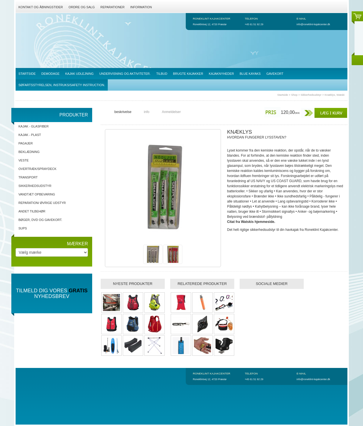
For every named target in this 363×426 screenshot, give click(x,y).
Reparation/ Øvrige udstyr (42, 203)
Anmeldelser (171, 112)
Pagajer (25, 143)
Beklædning (29, 152)
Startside (282, 94)
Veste (23, 160)
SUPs (22, 228)
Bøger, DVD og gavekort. (40, 219)
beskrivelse (122, 112)
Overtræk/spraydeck (37, 169)
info (146, 112)
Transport (28, 177)
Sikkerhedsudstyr (311, 94)
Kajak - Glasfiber (33, 126)
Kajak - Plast (29, 135)
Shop (294, 94)
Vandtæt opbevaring (36, 194)
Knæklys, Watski (334, 94)
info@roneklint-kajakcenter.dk (313, 24)
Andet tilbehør (31, 211)
